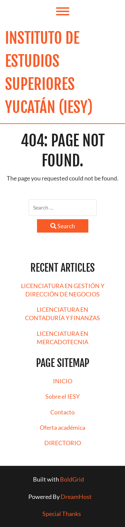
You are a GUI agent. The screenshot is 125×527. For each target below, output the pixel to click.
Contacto (62, 412)
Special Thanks (61, 513)
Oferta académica (62, 427)
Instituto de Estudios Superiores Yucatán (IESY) (49, 72)
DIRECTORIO (62, 442)
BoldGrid (72, 479)
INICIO (62, 381)
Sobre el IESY (62, 396)
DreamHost (76, 496)
